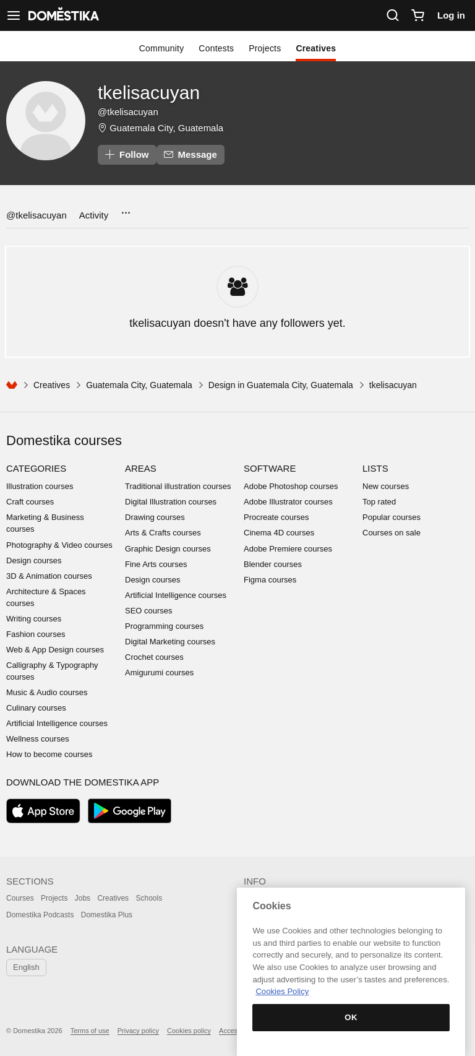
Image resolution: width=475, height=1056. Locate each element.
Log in (451, 15)
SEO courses (149, 610)
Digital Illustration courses (170, 501)
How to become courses (49, 754)
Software (270, 468)
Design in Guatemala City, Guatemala (280, 385)
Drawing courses (155, 517)
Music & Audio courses (47, 692)
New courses (385, 486)
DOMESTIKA (62, 15)
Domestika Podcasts (40, 915)
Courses (20, 898)
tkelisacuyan (149, 92)
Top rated (379, 501)
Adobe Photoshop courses (291, 486)
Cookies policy (189, 1030)
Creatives (316, 48)
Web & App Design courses (55, 649)
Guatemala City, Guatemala (166, 128)
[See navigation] (13, 15)
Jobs (82, 898)
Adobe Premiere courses (288, 548)
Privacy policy (138, 1030)
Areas (140, 468)
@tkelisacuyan (36, 215)
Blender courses (273, 564)
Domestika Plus (106, 915)
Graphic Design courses (168, 548)
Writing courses (33, 618)
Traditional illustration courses (178, 486)
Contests (216, 48)
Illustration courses (39, 486)
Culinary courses (36, 707)
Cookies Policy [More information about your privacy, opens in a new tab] (282, 991)
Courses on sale (391, 532)
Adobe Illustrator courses (288, 501)
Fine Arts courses (156, 564)
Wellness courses (37, 738)
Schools (148, 898)
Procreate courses (276, 517)
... (125, 209)
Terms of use (90, 1030)
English (26, 967)
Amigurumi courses (159, 672)
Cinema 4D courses (279, 532)
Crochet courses (154, 657)
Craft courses (30, 501)
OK (350, 1017)
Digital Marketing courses (170, 641)
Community (161, 48)
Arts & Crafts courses (163, 532)
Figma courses (270, 579)
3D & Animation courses (49, 576)
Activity (94, 215)
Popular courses (391, 517)
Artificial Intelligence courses (57, 723)
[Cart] (417, 15)
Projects (265, 48)
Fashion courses (35, 634)
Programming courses (164, 626)
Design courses (34, 560)
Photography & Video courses (59, 545)
